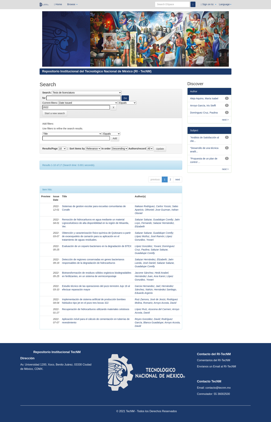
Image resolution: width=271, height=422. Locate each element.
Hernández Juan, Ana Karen (150, 276)
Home (58, 4)
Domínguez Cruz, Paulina (204, 112)
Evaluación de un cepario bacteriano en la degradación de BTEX (97, 246)
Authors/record (137, 148)
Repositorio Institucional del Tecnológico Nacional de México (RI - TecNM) (96, 71)
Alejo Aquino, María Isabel (204, 98)
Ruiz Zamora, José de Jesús (150, 299)
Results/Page (50, 148)
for (44, 98)
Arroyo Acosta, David (165, 302)
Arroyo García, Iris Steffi (203, 105)
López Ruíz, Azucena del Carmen (153, 309)
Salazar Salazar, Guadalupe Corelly (154, 219)
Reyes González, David (147, 319)
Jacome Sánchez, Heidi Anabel (151, 272)
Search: (46, 92)
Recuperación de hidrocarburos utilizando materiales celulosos (95, 309)
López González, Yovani (148, 246)
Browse (72, 4)
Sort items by (77, 148)
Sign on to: (208, 4)
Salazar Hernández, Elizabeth (151, 259)
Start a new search (55, 113)
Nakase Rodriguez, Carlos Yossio (153, 206)
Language (225, 4)
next (177, 179)
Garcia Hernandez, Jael (147, 286)
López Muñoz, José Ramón (149, 236)
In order (106, 148)
